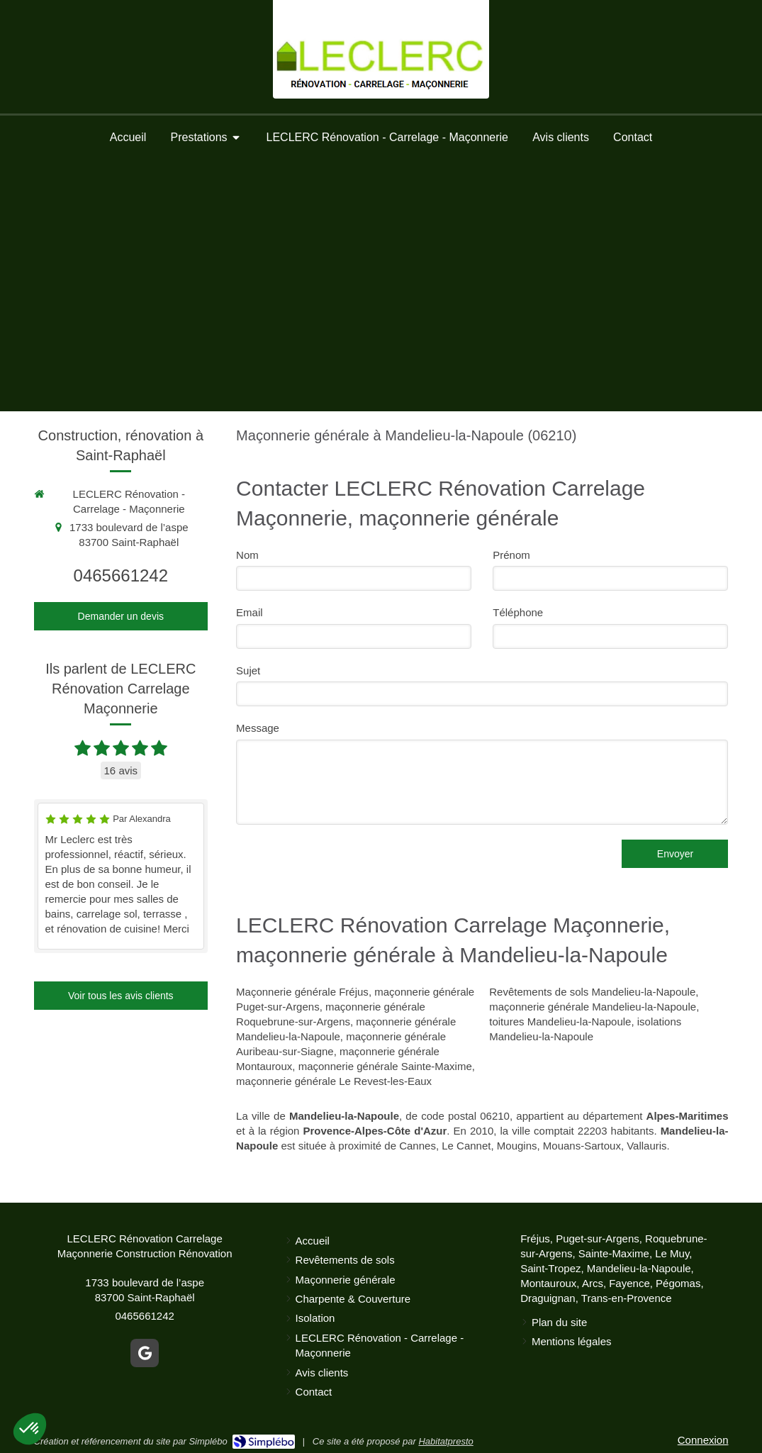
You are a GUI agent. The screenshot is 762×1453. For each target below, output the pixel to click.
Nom (247, 555)
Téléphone (518, 612)
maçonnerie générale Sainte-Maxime (385, 1066)
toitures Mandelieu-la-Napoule (560, 1021)
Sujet (248, 670)
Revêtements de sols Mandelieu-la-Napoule (592, 992)
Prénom (511, 555)
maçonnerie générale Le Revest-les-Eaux (334, 1081)
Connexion (703, 1440)
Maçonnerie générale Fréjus (302, 992)
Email (249, 612)
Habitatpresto (445, 1441)
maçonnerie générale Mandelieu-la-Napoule (592, 1007)
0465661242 (121, 575)
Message (257, 728)
